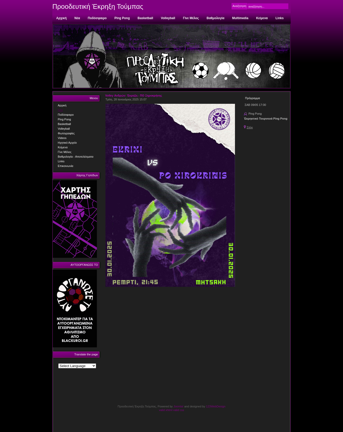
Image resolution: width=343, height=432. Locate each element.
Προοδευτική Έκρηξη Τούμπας (97, 6)
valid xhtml (165, 410)
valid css (178, 410)
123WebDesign (215, 406)
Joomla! (179, 406)
